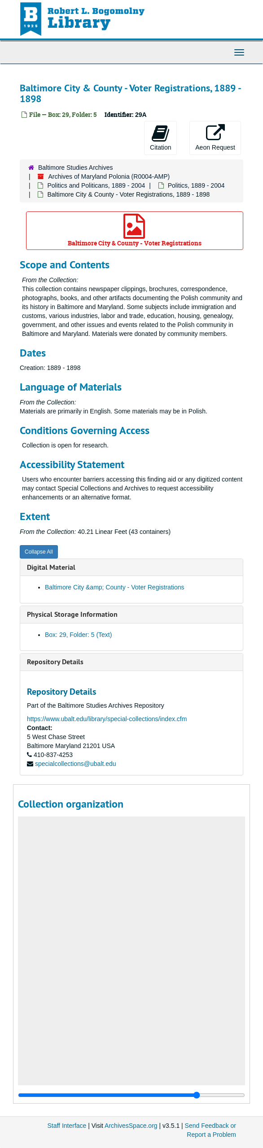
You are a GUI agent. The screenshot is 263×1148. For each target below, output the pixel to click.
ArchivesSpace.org (131, 1125)
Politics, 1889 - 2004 (196, 185)
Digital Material (51, 567)
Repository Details (55, 661)
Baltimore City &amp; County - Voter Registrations (114, 587)
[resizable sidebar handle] (131, 1095)
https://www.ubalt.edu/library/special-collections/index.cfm (107, 718)
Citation (160, 137)
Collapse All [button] (39, 552)
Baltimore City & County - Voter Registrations (135, 230)
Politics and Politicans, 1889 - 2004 (96, 185)
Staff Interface (66, 1125)
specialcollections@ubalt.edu (75, 763)
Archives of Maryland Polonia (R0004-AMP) (109, 176)
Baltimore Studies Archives (75, 167)
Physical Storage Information (72, 614)
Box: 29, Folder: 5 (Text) (78, 634)
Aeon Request (215, 137)
